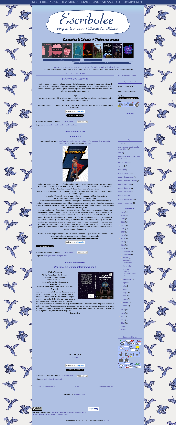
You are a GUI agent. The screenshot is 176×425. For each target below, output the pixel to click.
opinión (121, 166)
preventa (88, 143)
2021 (123, 229)
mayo (125, 292)
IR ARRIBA (171, 423)
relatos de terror (71, 125)
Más (118, 2)
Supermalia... (75, 135)
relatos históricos (124, 192)
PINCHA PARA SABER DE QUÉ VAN (67, 67)
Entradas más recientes (46, 387)
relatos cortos (59, 125)
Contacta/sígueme (132, 2)
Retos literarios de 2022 (127, 75)
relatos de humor (124, 184)
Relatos (85, 2)
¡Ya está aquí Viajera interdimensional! (75, 266)
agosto (125, 283)
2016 (123, 245)
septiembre (127, 279)
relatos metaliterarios (126, 199)
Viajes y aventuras (103, 2)
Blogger (106, 420)
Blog (34, 2)
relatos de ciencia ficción (127, 181)
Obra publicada (70, 2)
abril (125, 296)
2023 (123, 222)
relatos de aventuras (126, 177)
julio (124, 286)
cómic (120, 153)
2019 (123, 235)
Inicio (77, 387)
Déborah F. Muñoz (49, 2)
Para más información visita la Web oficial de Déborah (102, 67)
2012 (123, 316)
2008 (123, 329)
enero (125, 306)
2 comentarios (68, 121)
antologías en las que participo (55, 256)
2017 (123, 242)
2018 (123, 238)
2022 (123, 225)
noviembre (127, 254)
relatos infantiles (124, 195)
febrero (126, 302)
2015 (123, 248)
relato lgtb (122, 169)
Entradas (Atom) (80, 394)
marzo (125, 299)
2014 (123, 310)
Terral (120, 143)
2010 (123, 323)
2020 (123, 232)
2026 (123, 212)
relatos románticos (125, 203)
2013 (123, 313)
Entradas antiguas (106, 387)
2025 (123, 215)
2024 (123, 219)
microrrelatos (49, 125)
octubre (126, 258)
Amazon (75, 357)
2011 (123, 320)
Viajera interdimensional (53, 379)
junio (125, 289)
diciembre (127, 251)
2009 (123, 326)
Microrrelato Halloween (75, 78)
